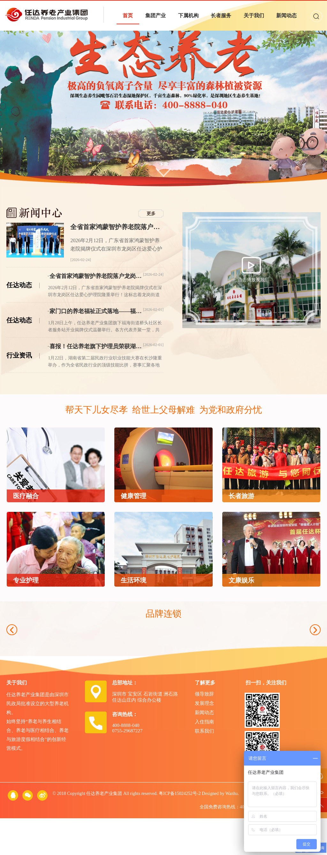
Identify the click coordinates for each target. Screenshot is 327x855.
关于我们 (254, 15)
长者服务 (221, 15)
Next (315, 648)
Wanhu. (232, 830)
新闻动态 (286, 15)
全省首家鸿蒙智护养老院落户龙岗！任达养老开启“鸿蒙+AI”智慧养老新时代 (117, 226)
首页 (128, 15)
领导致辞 (204, 730)
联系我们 (204, 767)
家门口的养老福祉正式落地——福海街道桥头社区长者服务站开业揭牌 (96, 311)
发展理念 (204, 740)
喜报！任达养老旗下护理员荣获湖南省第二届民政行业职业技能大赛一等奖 (96, 346)
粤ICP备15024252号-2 (180, 830)
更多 (151, 213)
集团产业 (155, 15)
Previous (11, 648)
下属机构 (188, 15)
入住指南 (204, 758)
